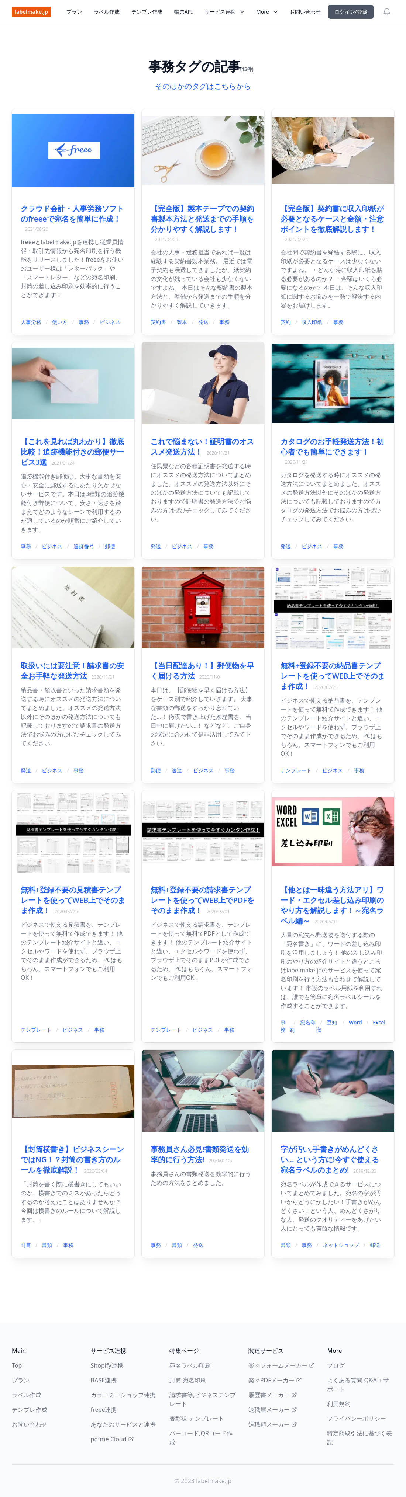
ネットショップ (341, 1245)
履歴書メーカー (272, 1395)
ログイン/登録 (350, 11)
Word (355, 1022)
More (267, 11)
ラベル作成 (107, 11)
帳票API (183, 11)
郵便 (110, 546)
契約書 (158, 321)
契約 (286, 321)
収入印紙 (312, 321)
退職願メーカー (272, 1424)
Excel (379, 1022)
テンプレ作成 (146, 11)
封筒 (26, 1245)
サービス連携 (224, 11)
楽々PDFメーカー (275, 1380)
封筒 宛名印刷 (187, 1380)
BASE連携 (104, 1380)
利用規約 (339, 1404)
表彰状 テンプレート (196, 1418)
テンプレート (296, 770)
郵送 (375, 1245)
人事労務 (31, 321)
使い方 (60, 321)
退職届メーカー (272, 1410)
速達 (177, 770)
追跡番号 (83, 546)
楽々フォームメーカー (281, 1365)
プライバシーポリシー (356, 1418)
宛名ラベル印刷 (190, 1365)
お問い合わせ (305, 11)
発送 (203, 321)
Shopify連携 (107, 1365)
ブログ (336, 1365)
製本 (182, 321)
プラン (74, 11)
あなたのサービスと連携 (123, 1424)
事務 (84, 321)
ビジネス (110, 321)
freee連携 (104, 1410)
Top (17, 1365)
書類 (47, 1245)
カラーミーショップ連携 (123, 1395)
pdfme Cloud (112, 1439)
